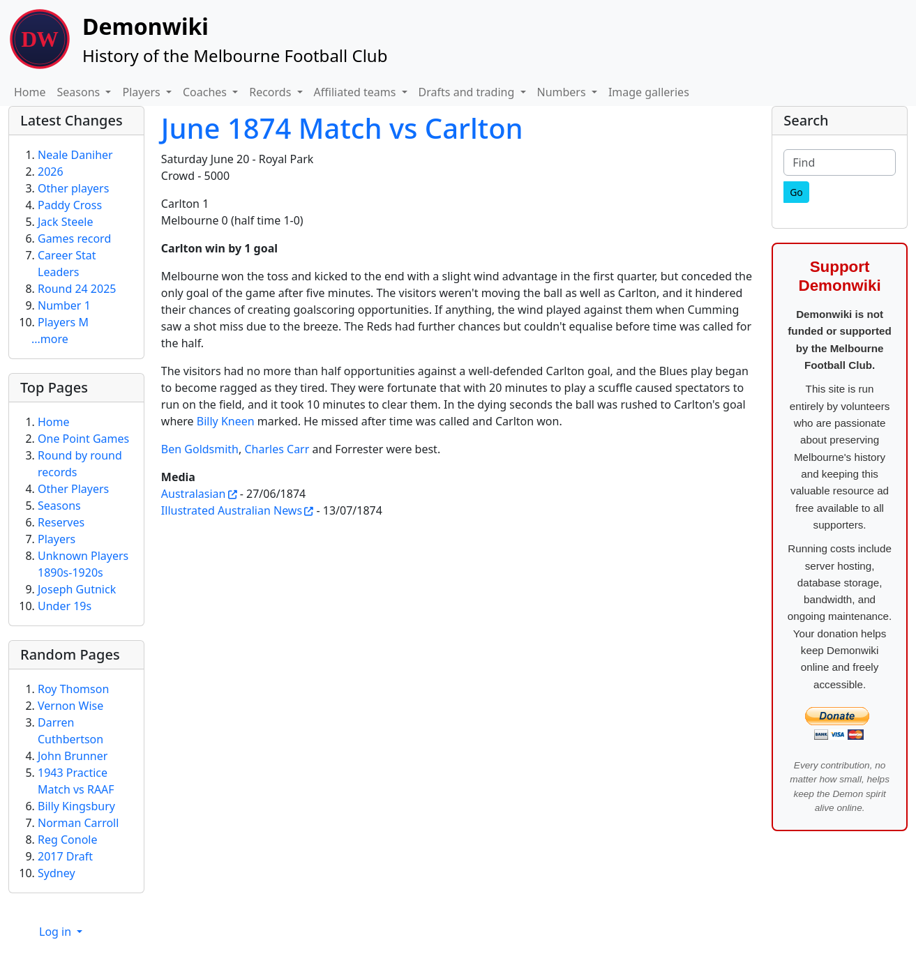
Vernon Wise (70, 705)
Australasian (193, 493)
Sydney (56, 873)
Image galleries (648, 92)
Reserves (61, 522)
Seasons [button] (80, 92)
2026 (50, 171)
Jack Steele (65, 221)
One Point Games (83, 438)
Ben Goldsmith (200, 449)
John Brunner (72, 756)
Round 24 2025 (77, 288)
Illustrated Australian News (231, 510)
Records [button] (271, 92)
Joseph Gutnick (77, 589)
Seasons (59, 505)
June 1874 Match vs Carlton (342, 128)
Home (30, 92)
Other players (73, 188)
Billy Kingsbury (76, 806)
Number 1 (64, 305)
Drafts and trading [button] (468, 92)
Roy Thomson (73, 689)
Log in (56, 931)
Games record (74, 238)
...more (49, 339)
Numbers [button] (563, 92)
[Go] (796, 192)
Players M (63, 322)
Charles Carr (276, 449)
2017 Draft (65, 856)
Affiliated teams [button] (356, 92)
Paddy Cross (70, 205)
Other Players (73, 488)
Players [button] (142, 92)
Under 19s (64, 606)
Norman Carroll (78, 822)
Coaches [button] (206, 92)
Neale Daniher (75, 154)
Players (56, 539)
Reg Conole (68, 839)
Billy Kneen (226, 421)
